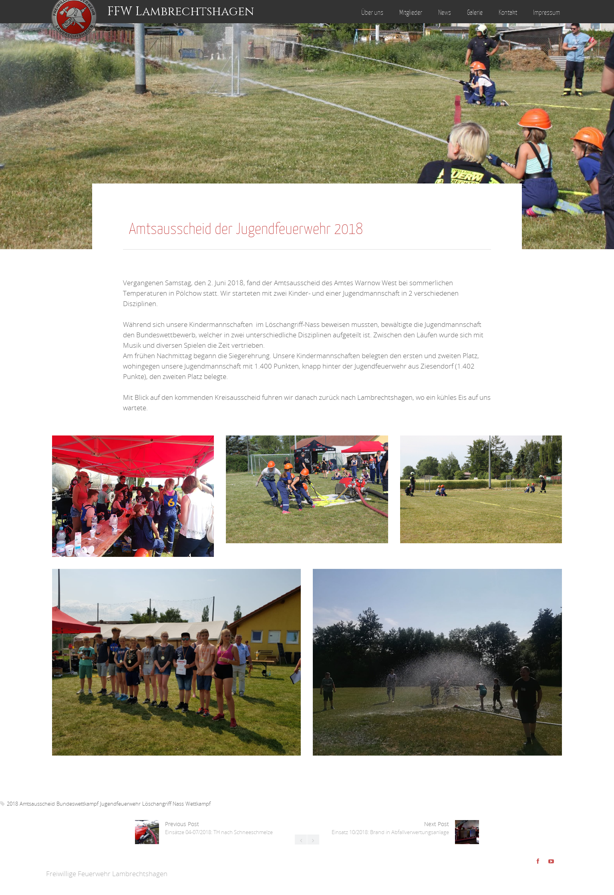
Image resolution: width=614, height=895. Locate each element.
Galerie (475, 12)
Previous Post (219, 828)
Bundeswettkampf (77, 803)
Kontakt (508, 12)
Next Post (390, 828)
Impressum (546, 12)
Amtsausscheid (37, 803)
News (444, 12)
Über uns (372, 12)
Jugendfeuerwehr (120, 803)
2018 (12, 803)
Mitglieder (410, 12)
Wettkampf (198, 803)
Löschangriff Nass (163, 803)
